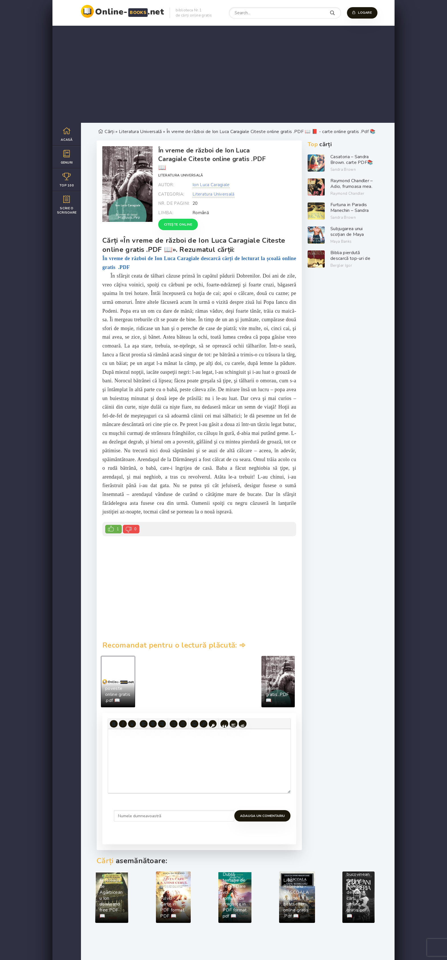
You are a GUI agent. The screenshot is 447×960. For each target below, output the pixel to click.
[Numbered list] (183, 724)
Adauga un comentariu (136, 816)
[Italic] (123, 724)
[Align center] (153, 724)
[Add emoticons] (194, 724)
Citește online (178, 224)
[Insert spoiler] (233, 724)
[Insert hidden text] (243, 724)
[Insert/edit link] (204, 724)
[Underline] (132, 724)
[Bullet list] (174, 724)
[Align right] (162, 724)
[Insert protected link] (213, 724)
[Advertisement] (223, 74)
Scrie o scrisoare (67, 205)
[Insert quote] (224, 724)
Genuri (67, 157)
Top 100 (67, 180)
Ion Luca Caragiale (211, 185)
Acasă (67, 134)
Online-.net (129, 12)
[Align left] (144, 724)
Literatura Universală (180, 175)
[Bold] (114, 724)
